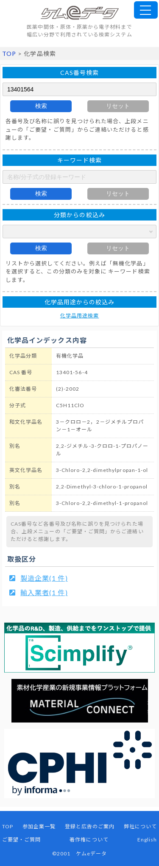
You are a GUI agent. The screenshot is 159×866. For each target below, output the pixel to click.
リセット (118, 105)
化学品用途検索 (79, 315)
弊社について (140, 826)
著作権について (89, 839)
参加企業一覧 (39, 826)
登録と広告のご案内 (90, 826)
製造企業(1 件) (44, 578)
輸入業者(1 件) (44, 592)
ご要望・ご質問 (21, 839)
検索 (41, 105)
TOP (9, 53)
